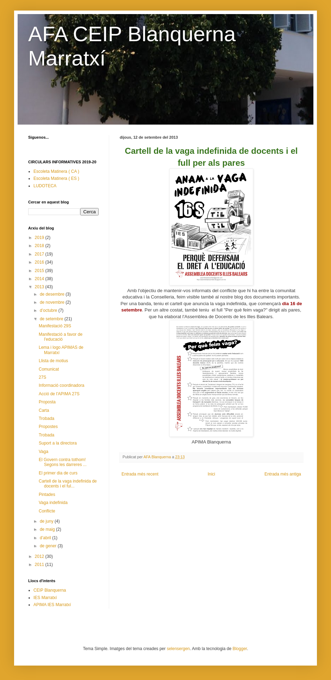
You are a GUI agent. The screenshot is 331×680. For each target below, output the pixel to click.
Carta (44, 410)
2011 (40, 564)
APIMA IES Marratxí (52, 604)
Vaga (43, 451)
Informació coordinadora (61, 385)
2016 (40, 262)
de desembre (52, 294)
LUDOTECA (44, 185)
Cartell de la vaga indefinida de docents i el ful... (68, 484)
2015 (40, 270)
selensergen (178, 648)
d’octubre (49, 310)
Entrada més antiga (282, 474)
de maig (48, 529)
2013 (40, 286)
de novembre (52, 302)
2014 (40, 278)
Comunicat (49, 369)
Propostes (48, 426)
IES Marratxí (45, 597)
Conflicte (47, 511)
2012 (40, 556)
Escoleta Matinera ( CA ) (56, 171)
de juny (47, 521)
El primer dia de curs (58, 473)
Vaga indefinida (53, 502)
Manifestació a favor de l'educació (60, 337)
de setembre (52, 318)
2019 (40, 237)
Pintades (47, 494)
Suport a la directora (58, 443)
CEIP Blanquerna (49, 590)
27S (42, 377)
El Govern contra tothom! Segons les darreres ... (63, 462)
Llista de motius (53, 360)
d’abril (46, 537)
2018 (40, 245)
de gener (49, 545)
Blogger (239, 648)
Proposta (47, 401)
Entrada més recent (139, 474)
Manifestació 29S (55, 325)
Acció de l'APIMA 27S (59, 393)
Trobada (46, 418)
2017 (40, 254)
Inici (211, 474)
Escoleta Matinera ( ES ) (56, 178)
